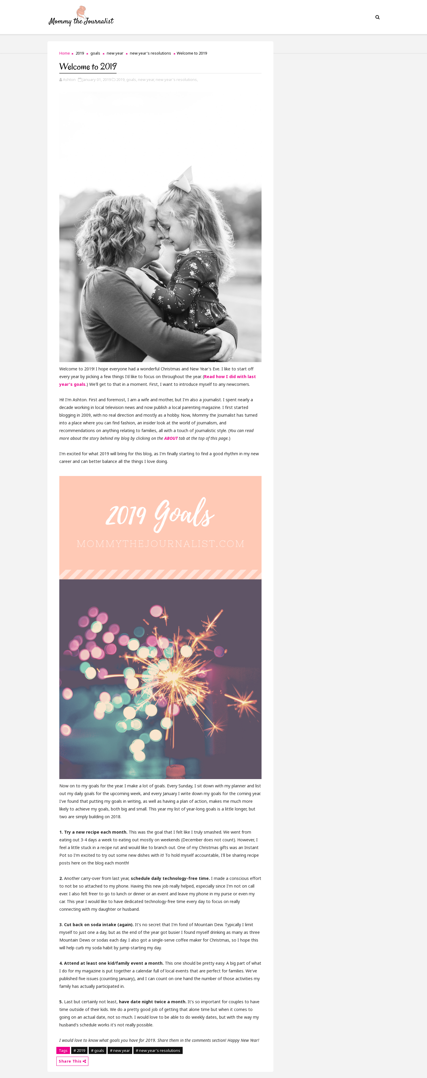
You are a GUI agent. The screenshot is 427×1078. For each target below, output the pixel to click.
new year (115, 53)
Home (64, 53)
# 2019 (79, 1050)
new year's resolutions (150, 53)
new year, (146, 79)
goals (95, 53)
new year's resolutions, (177, 79)
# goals (97, 1050)
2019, (120, 79)
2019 (80, 53)
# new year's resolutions (158, 1050)
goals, (131, 79)
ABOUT (171, 438)
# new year (120, 1050)
